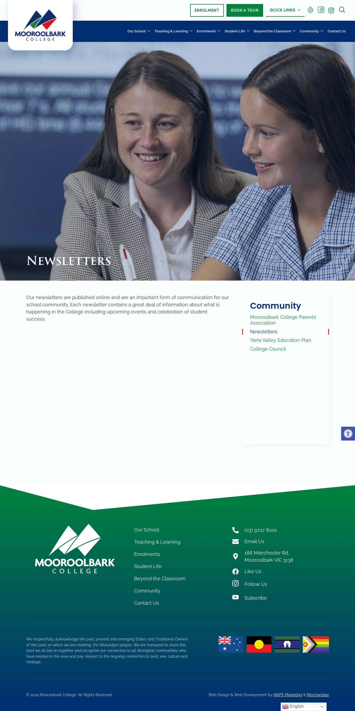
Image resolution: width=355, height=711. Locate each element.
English (293, 707)
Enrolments (208, 31)
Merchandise (318, 694)
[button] (348, 433)
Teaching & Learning (174, 31)
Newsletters (263, 331)
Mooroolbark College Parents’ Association (283, 320)
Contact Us (337, 31)
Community (311, 31)
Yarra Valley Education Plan (280, 340)
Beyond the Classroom (275, 31)
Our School (138, 31)
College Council (268, 349)
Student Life (237, 31)
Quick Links (285, 10)
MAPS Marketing (287, 694)
